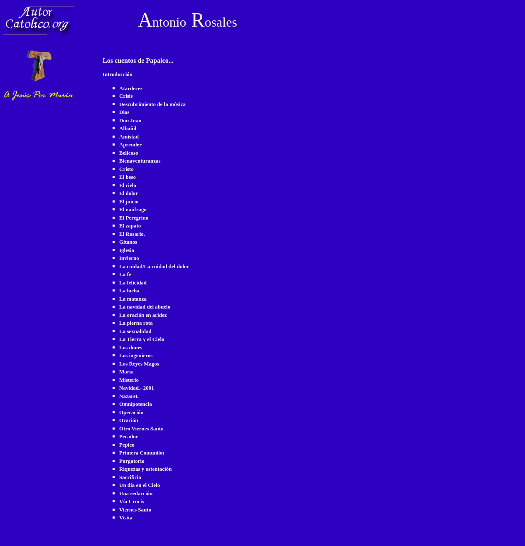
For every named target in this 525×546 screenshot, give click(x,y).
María (126, 371)
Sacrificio (130, 477)
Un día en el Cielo (139, 485)
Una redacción (135, 493)
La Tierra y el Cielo (141, 339)
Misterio (129, 380)
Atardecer (130, 88)
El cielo (127, 185)
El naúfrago (133, 209)
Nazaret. (129, 396)
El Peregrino (133, 218)
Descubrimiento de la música (152, 104)
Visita (125, 517)
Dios (124, 112)
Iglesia (126, 250)
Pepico (127, 445)
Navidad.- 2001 (136, 388)
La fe (125, 274)
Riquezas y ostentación (145, 469)
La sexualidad (135, 331)
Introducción (117, 74)
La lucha (129, 290)
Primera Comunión (141, 453)
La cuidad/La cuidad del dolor (154, 266)
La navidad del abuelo (144, 307)
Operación (131, 412)
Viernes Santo (135, 509)
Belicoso (128, 153)
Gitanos (128, 242)
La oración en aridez (143, 315)
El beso (127, 177)
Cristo (126, 169)
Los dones (130, 347)
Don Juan (130, 120)
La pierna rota (136, 323)
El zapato (130, 225)
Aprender (130, 144)
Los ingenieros (135, 355)
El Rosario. (132, 234)
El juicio (129, 201)
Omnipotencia (135, 404)
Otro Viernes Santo (141, 428)
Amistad (129, 136)
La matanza (133, 299)
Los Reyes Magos (139, 364)
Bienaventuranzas (140, 161)
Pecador (128, 436)
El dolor (128, 193)
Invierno (129, 258)
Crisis (126, 96)
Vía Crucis (131, 501)
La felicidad (133, 282)
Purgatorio (132, 461)
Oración (128, 420)
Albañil (127, 128)
